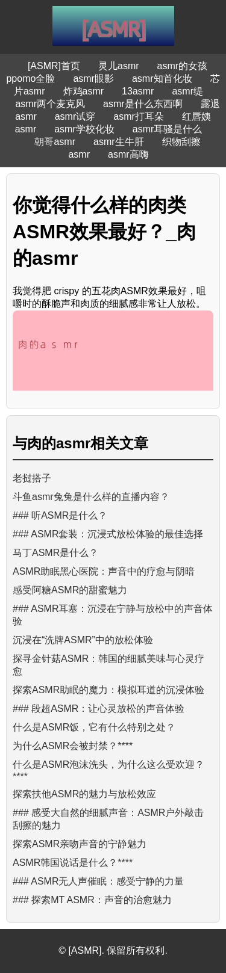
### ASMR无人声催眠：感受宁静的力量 (98, 881)
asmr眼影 (93, 78)
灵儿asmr (118, 66)
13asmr (138, 91)
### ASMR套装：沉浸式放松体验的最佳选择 (108, 534)
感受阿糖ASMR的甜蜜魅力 (70, 590)
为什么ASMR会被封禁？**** (73, 746)
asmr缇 (187, 91)
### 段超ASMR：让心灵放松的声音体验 (98, 708)
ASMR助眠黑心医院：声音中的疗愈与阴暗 (104, 571)
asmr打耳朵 (138, 116)
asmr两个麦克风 (50, 104)
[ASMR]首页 (54, 66)
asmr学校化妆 (84, 129)
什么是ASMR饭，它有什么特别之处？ (94, 727)
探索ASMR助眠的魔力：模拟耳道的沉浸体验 (108, 690)
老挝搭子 (32, 478)
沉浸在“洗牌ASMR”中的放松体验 (83, 640)
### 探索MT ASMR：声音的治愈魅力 (92, 900)
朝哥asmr (54, 142)
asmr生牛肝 (118, 142)
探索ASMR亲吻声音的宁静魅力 (79, 844)
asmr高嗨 (128, 154)
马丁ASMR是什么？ (55, 553)
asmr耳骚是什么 (167, 129)
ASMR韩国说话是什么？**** (73, 862)
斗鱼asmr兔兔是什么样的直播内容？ (91, 497)
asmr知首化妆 (162, 78)
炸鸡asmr (83, 91)
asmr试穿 (75, 116)
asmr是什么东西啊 (143, 104)
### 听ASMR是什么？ (60, 515)
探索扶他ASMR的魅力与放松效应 (84, 794)
